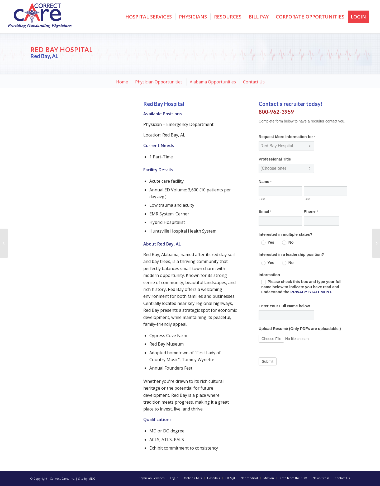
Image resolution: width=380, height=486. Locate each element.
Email (265, 211)
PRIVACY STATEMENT (310, 292)
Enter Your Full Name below (284, 306)
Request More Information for (287, 137)
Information (269, 275)
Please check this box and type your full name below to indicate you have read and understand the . (301, 287)
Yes (267, 242)
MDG (92, 478)
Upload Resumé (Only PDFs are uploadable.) (300, 329)
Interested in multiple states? (285, 234)
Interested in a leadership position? (291, 254)
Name (265, 182)
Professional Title (275, 159)
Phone (311, 211)
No (288, 242)
